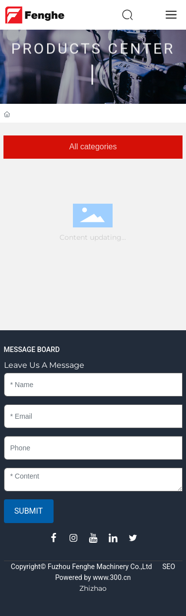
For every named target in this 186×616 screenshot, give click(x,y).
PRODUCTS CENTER (93, 39)
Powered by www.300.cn (93, 577)
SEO (168, 567)
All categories (93, 146)
